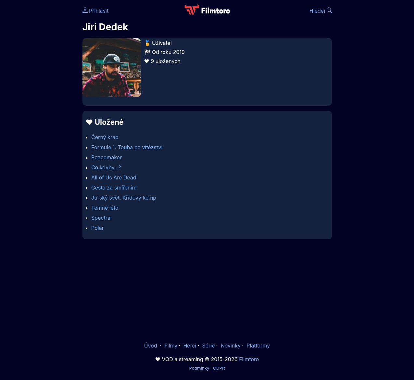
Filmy (170, 345)
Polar (97, 228)
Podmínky (199, 368)
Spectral (101, 218)
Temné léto (105, 207)
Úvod (151, 345)
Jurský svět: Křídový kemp (123, 197)
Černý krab (105, 137)
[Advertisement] (207, 290)
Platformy (258, 345)
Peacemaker (106, 157)
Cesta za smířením (113, 187)
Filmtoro (249, 359)
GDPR (219, 368)
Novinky (231, 345)
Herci (189, 345)
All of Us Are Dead (113, 177)
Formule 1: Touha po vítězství (126, 147)
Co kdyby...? (106, 167)
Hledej (320, 10)
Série (208, 345)
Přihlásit (95, 10)
